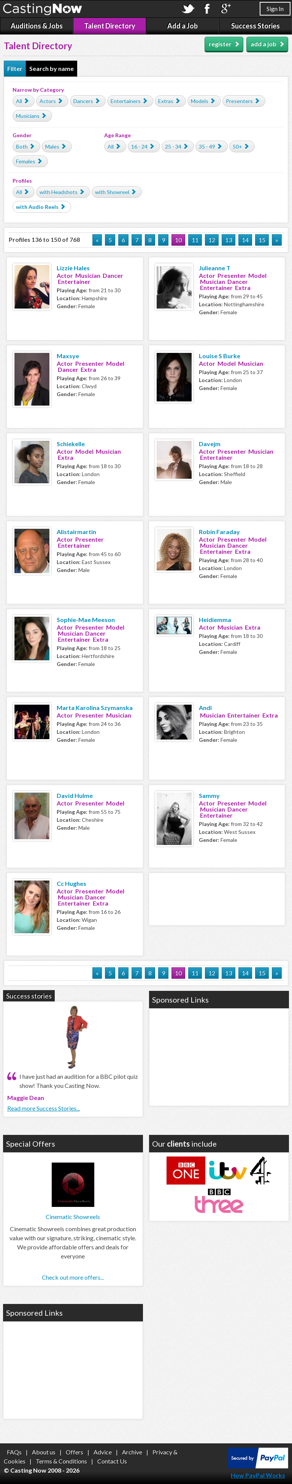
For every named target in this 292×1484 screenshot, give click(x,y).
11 (195, 239)
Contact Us (112, 1461)
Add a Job (182, 26)
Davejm (210, 443)
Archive (132, 1452)
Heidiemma (215, 619)
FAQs (14, 1452)
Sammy (209, 795)
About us (44, 1452)
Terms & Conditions (61, 1461)
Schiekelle (71, 443)
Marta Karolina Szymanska (95, 707)
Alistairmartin (76, 531)
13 (228, 239)
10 (178, 239)
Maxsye (68, 355)
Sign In (275, 8)
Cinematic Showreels (73, 1216)
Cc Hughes (71, 883)
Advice (103, 1452)
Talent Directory (109, 26)
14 (245, 239)
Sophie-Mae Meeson (86, 619)
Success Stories (255, 26)
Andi (205, 707)
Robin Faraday (219, 531)
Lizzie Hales (73, 267)
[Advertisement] (217, 898)
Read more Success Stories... (43, 1108)
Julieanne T (214, 267)
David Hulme (75, 795)
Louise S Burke (219, 355)
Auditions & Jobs (37, 26)
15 (262, 239)
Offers (74, 1452)
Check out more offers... (73, 1277)
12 (211, 239)
